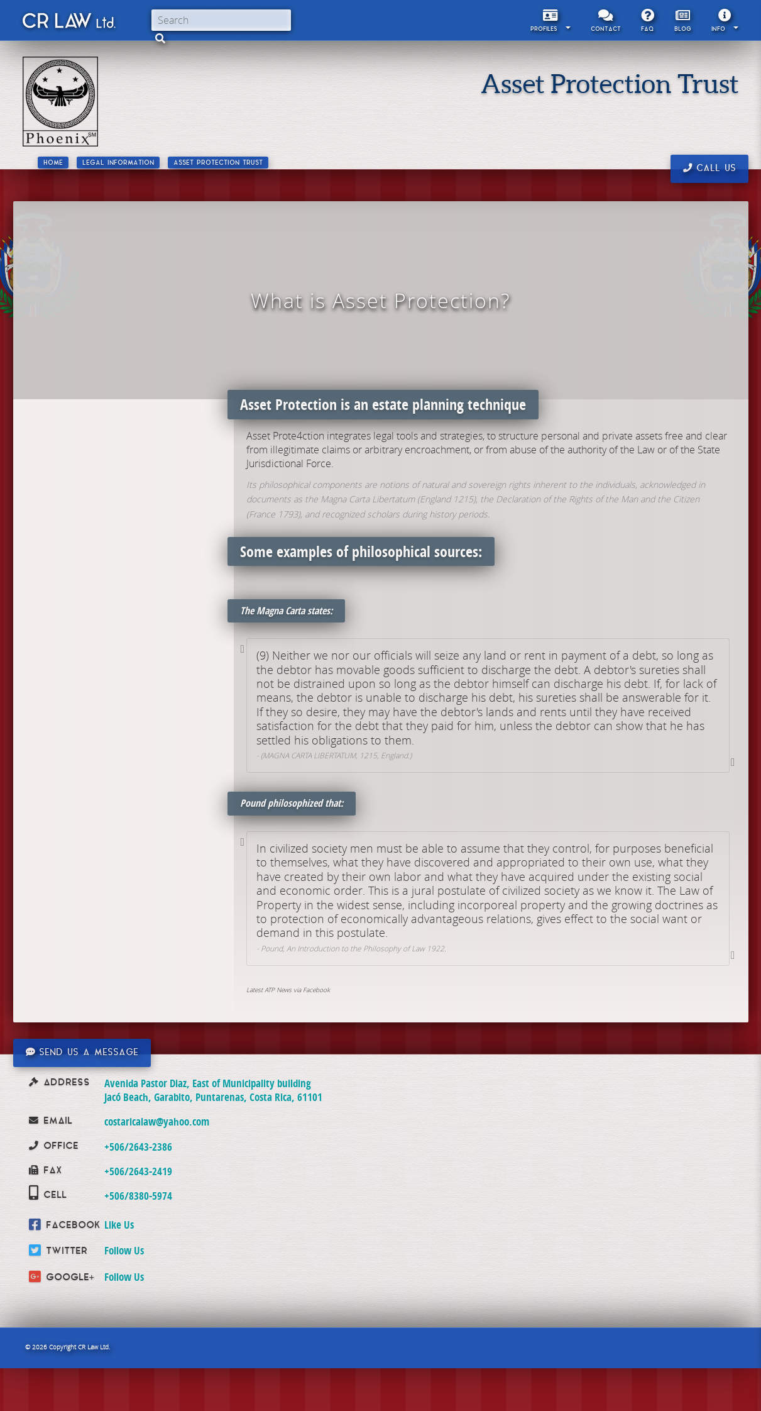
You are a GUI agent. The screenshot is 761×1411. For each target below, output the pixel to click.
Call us (709, 168)
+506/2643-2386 (138, 1146)
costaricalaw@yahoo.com (156, 1121)
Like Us (119, 1224)
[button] (160, 38)
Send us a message (82, 1053)
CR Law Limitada (68, 23)
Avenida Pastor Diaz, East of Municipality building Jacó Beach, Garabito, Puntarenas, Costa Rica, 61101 (213, 1090)
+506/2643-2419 (138, 1171)
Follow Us (124, 1250)
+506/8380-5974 (138, 1195)
